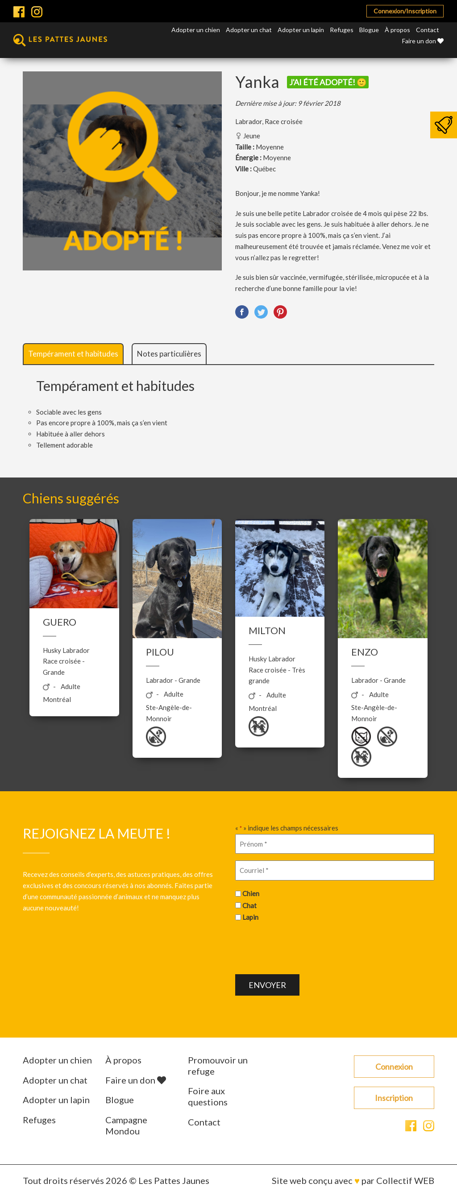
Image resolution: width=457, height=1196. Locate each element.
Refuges (341, 29)
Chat (249, 905)
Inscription (394, 1098)
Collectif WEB (405, 1180)
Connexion (394, 1066)
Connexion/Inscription (405, 11)
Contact (427, 29)
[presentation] (303, 947)
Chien (250, 893)
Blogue (369, 29)
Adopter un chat (249, 29)
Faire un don (423, 41)
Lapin (250, 917)
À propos (397, 29)
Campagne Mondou (126, 1125)
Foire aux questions (208, 1096)
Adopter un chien (195, 29)
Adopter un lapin (301, 29)
